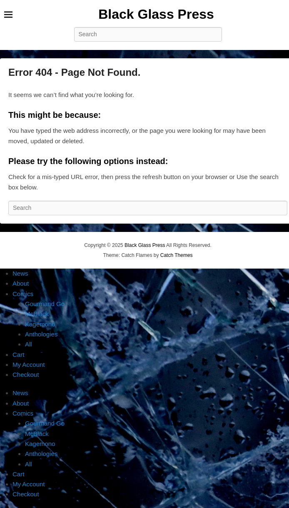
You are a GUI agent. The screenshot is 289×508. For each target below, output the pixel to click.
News (20, 273)
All (28, 344)
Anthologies (41, 334)
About (20, 283)
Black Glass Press (156, 14)
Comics (22, 293)
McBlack (37, 313)
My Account (28, 364)
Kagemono (40, 324)
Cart (18, 354)
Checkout (25, 374)
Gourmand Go (45, 303)
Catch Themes (176, 255)
